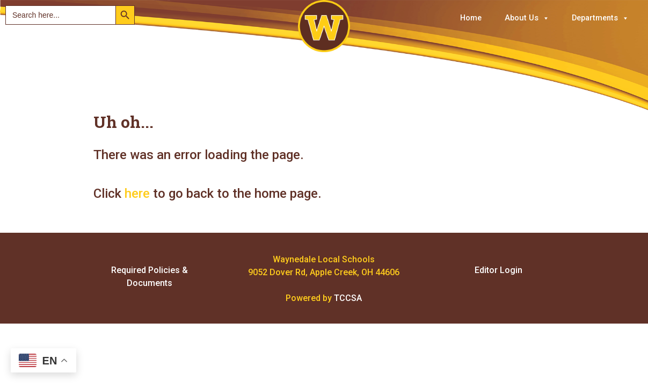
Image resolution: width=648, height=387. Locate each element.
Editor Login (498, 270)
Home (471, 18)
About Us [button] (527, 18)
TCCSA (348, 298)
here (137, 193)
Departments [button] (600, 18)
